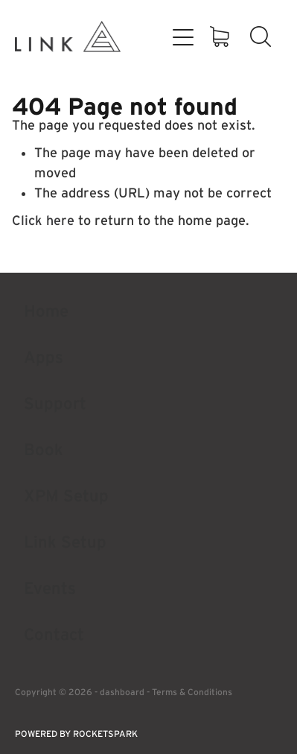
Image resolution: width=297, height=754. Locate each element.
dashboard (122, 692)
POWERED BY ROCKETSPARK (76, 733)
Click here (43, 220)
